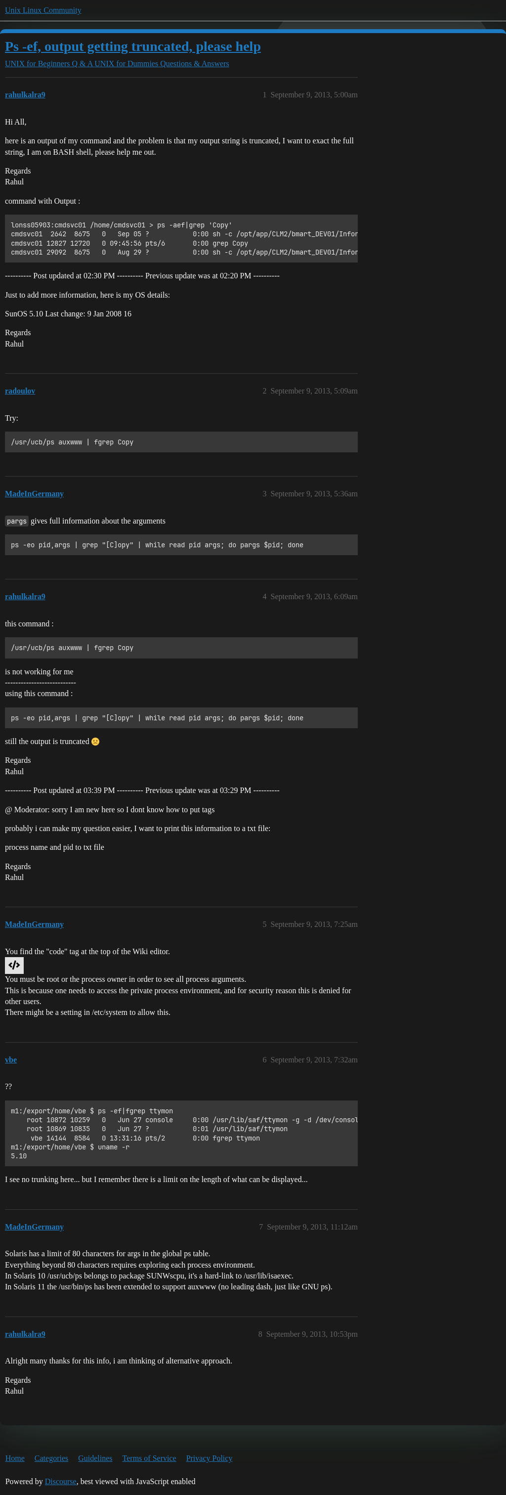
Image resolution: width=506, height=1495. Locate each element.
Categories (51, 1458)
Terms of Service (149, 1458)
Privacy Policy (209, 1458)
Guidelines (95, 1458)
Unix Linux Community (43, 10)
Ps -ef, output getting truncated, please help (133, 46)
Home (15, 1458)
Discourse (61, 1481)
